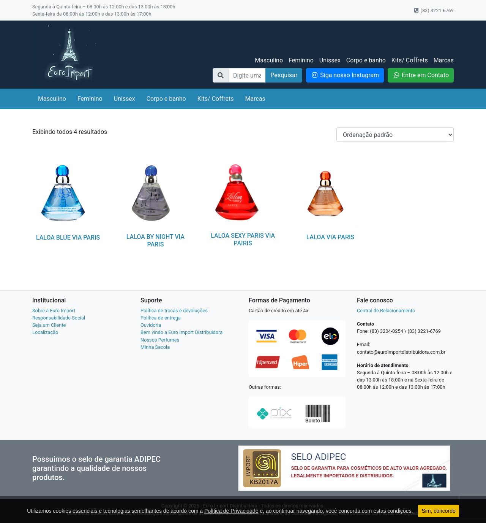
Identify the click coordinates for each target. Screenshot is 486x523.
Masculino (269, 60)
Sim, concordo (438, 511)
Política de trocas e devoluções (174, 310)
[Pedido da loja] (395, 134)
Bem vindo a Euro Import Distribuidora (181, 332)
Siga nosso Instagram (345, 75)
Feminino (301, 60)
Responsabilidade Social (58, 318)
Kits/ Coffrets (409, 60)
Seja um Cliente (49, 325)
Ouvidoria (150, 325)
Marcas (444, 60)
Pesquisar (283, 75)
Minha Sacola (155, 347)
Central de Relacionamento (386, 310)
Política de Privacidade (231, 511)
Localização (45, 332)
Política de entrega (160, 318)
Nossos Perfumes (159, 340)
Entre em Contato (421, 75)
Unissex (330, 60)
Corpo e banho (366, 60)
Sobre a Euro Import (53, 310)
